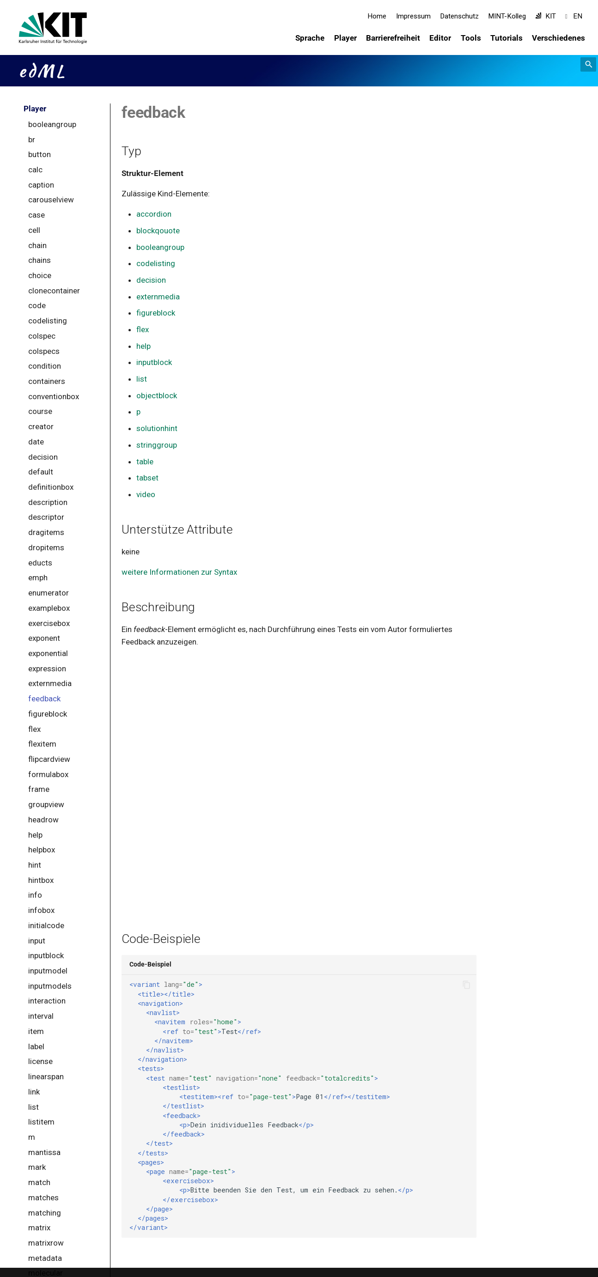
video (145, 494)
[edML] (33, 28)
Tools (471, 38)
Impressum (413, 16)
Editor (441, 38)
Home (376, 16)
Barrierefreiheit (393, 38)
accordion (153, 214)
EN (573, 16)
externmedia (158, 296)
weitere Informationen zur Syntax (179, 572)
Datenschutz (459, 16)
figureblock (155, 312)
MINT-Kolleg (507, 16)
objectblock (156, 395)
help (143, 346)
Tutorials (506, 38)
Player (345, 38)
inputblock (154, 362)
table (144, 461)
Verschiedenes (559, 38)
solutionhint (156, 428)
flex (142, 329)
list (141, 378)
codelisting (155, 263)
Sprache (310, 38)
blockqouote (158, 230)
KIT (546, 16)
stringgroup (156, 445)
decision (151, 280)
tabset (147, 477)
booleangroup (160, 247)
